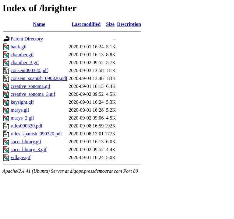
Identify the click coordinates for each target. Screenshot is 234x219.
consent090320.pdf (29, 70)
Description (129, 24)
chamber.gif (22, 54)
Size (110, 24)
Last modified (86, 24)
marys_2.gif (22, 117)
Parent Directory (27, 38)
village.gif (20, 157)
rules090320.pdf (26, 125)
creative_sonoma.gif (30, 86)
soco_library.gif (26, 141)
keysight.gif (22, 102)
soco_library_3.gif (29, 149)
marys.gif (20, 110)
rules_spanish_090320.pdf (36, 133)
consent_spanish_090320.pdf (39, 78)
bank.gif (19, 46)
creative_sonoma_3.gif (33, 94)
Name (39, 24)
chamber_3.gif (25, 62)
